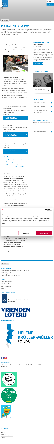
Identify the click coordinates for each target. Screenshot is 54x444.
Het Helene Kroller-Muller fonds (40, 111)
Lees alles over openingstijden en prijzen (10, 275)
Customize (26, 233)
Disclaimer (3, 434)
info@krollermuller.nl (6, 286)
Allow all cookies (44, 233)
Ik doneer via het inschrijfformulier (11, 118)
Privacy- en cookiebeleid (7, 436)
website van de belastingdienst (16, 205)
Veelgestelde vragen (6, 430)
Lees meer (37, 63)
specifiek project (10, 51)
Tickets (50, 4)
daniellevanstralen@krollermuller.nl (13, 246)
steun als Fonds (39, 103)
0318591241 (13, 244)
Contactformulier (40, 132)
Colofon (3, 437)
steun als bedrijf (39, 106)
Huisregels (3, 432)
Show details (46, 228)
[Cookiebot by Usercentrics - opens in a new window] (46, 210)
